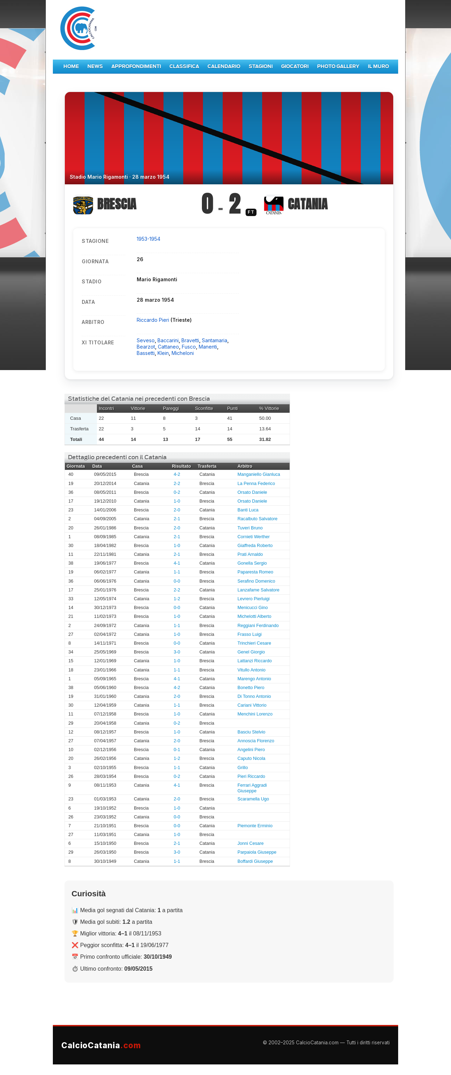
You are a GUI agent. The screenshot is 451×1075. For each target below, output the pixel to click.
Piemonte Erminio (254, 825)
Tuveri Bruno (250, 528)
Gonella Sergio (252, 563)
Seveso (146, 340)
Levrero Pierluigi (253, 598)
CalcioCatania (101, 1045)
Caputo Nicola (251, 758)
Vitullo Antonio (251, 670)
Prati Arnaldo (250, 554)
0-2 (177, 492)
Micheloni (183, 353)
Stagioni (261, 66)
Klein (163, 353)
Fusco (189, 347)
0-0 (177, 581)
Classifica (184, 66)
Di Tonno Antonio (254, 696)
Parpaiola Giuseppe (257, 852)
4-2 (177, 474)
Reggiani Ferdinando (258, 625)
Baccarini (168, 340)
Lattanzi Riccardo (254, 660)
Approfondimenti (136, 66)
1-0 (177, 501)
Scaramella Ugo (253, 799)
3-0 (177, 652)
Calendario (224, 66)
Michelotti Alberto (254, 616)
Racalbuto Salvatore (257, 518)
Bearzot (146, 347)
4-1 (177, 563)
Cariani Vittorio (251, 705)
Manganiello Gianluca (258, 474)
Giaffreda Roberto (255, 545)
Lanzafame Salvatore (258, 590)
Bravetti (190, 340)
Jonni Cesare (250, 843)
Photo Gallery (338, 66)
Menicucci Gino (252, 607)
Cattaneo (168, 347)
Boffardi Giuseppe (255, 861)
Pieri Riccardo (251, 776)
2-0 (177, 510)
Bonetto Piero (250, 687)
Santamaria (214, 340)
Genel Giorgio (251, 652)
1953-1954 (148, 239)
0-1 (177, 749)
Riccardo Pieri (154, 320)
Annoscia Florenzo (255, 740)
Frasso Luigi (249, 634)
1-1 (177, 572)
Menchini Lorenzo (254, 714)
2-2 (177, 483)
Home (71, 66)
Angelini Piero (251, 749)
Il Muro (378, 66)
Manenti (208, 347)
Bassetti (146, 353)
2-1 (177, 518)
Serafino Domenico (256, 581)
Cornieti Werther (253, 536)
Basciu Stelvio (251, 732)
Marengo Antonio (254, 678)
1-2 (177, 598)
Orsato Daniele (252, 492)
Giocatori (295, 66)
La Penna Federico (256, 483)
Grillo (242, 767)
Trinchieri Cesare (254, 643)
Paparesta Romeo (255, 572)
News (95, 66)
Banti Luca (248, 510)
